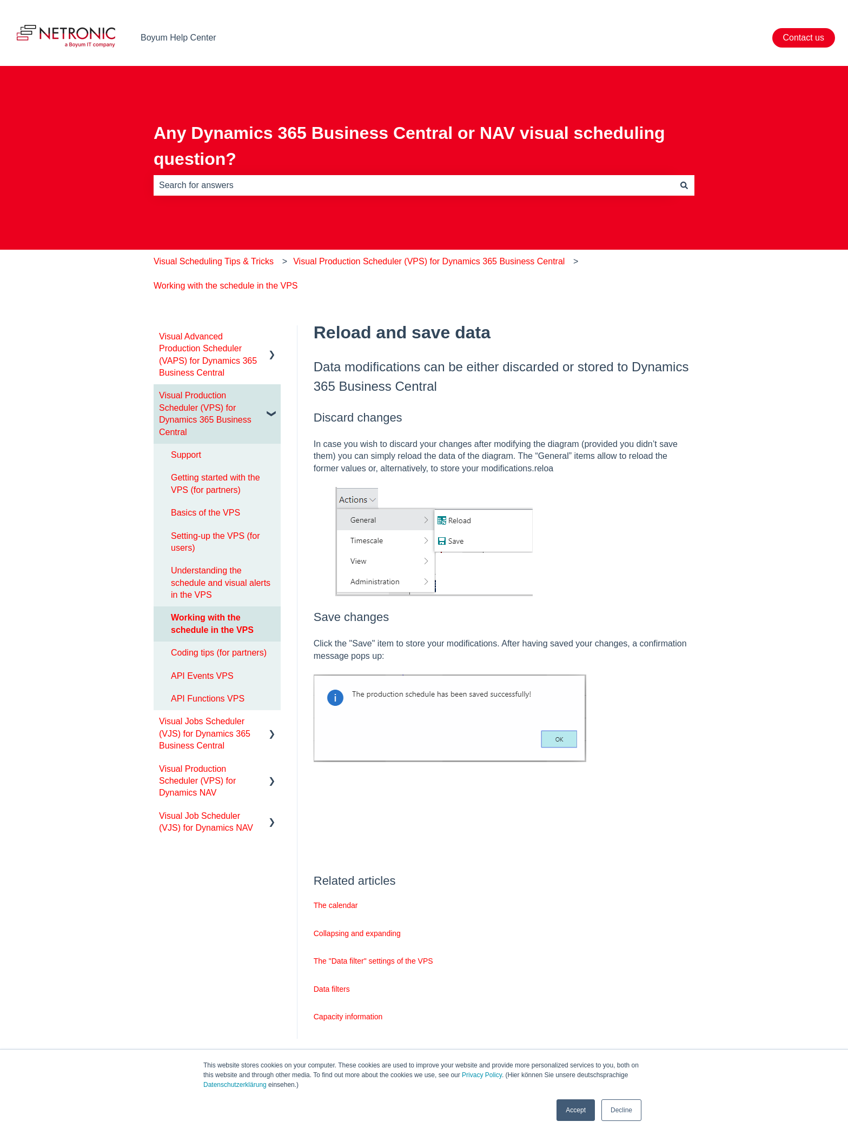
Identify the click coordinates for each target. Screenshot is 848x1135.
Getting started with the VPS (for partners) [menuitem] (215, 483)
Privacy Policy (482, 1075)
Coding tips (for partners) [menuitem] (219, 652)
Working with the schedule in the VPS (226, 285)
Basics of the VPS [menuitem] (205, 512)
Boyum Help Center (178, 37)
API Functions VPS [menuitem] (207, 698)
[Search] (684, 185)
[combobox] (414, 185)
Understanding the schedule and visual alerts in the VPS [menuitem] (220, 582)
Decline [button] (621, 1110)
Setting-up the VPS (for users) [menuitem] (215, 541)
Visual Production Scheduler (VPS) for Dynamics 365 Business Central (429, 261)
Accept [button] (576, 1110)
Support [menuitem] (186, 454)
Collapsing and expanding (357, 933)
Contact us (803, 37)
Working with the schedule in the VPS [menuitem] (212, 623)
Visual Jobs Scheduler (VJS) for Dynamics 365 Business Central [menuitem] (204, 733)
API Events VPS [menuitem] (202, 675)
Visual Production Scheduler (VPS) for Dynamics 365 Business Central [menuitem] (205, 413)
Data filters (332, 989)
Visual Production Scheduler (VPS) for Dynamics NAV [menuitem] (197, 781)
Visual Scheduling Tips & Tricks (214, 261)
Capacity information (348, 1016)
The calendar (336, 905)
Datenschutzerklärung (235, 1085)
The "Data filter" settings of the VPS (373, 961)
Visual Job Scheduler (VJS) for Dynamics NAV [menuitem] (206, 821)
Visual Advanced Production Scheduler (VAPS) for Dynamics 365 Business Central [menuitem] (208, 354)
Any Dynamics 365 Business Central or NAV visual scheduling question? (409, 146)
